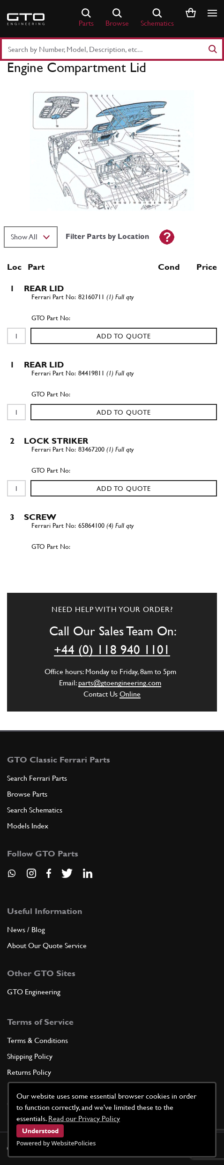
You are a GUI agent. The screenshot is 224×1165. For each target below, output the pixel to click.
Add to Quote (124, 336)
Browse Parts (27, 794)
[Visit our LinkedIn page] (87, 873)
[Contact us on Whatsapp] (11, 876)
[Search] (212, 49)
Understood (40, 1131)
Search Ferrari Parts (37, 778)
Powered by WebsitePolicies (56, 1143)
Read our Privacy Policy (84, 1118)
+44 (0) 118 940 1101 (112, 649)
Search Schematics (34, 809)
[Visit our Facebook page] (49, 873)
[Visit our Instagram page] (31, 873)
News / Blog (26, 929)
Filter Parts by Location (107, 236)
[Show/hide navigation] (212, 13)
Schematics (157, 18)
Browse (117, 18)
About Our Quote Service (47, 945)
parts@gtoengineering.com (119, 682)
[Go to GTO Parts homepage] (26, 19)
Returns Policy (29, 1072)
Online (130, 694)
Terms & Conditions (37, 1040)
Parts (86, 18)
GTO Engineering (33, 991)
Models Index (27, 825)
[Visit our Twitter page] (67, 873)
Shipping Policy (29, 1056)
